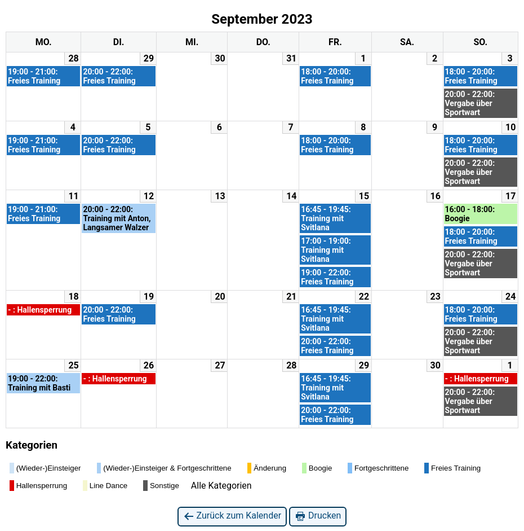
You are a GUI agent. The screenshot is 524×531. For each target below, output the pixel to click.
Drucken (318, 516)
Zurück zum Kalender (232, 516)
